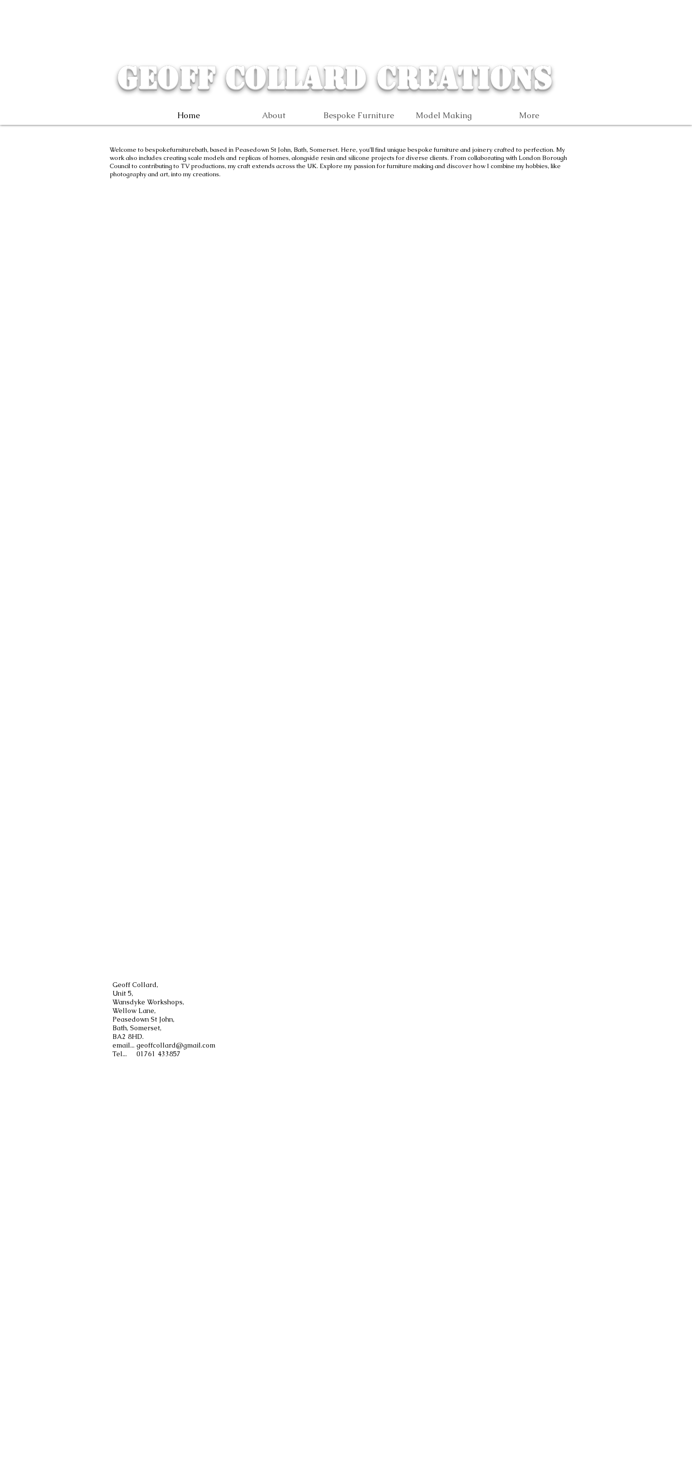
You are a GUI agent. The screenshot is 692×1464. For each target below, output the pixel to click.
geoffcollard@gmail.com (175, 1045)
